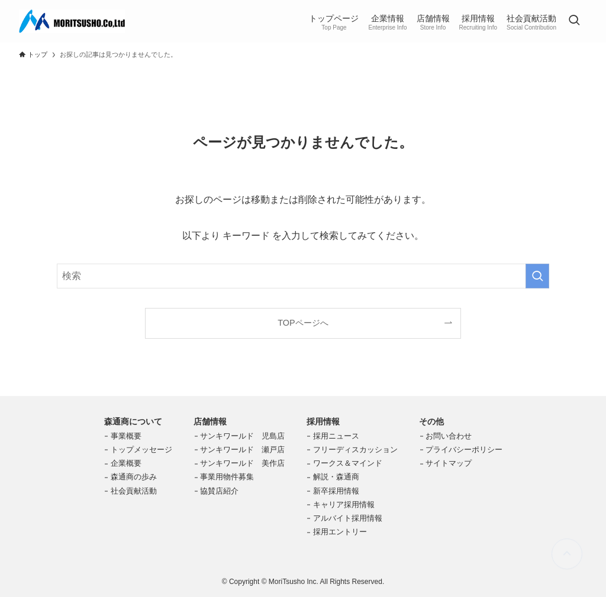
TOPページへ (303, 322)
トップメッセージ (141, 449)
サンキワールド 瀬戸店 (242, 449)
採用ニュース (336, 435)
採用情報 (323, 421)
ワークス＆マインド (347, 463)
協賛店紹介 (219, 490)
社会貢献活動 (134, 490)
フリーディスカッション (355, 449)
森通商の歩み (134, 476)
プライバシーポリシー (464, 449)
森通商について (133, 421)
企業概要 (126, 463)
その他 (431, 421)
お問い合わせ (449, 435)
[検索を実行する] (537, 276)
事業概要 (126, 435)
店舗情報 (210, 421)
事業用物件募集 (227, 476)
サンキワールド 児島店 (242, 435)
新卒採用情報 (336, 490)
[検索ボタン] (574, 21)
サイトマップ (449, 463)
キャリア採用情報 (344, 504)
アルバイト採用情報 (347, 518)
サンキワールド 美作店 (242, 463)
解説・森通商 (336, 476)
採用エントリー (340, 531)
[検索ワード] (303, 276)
